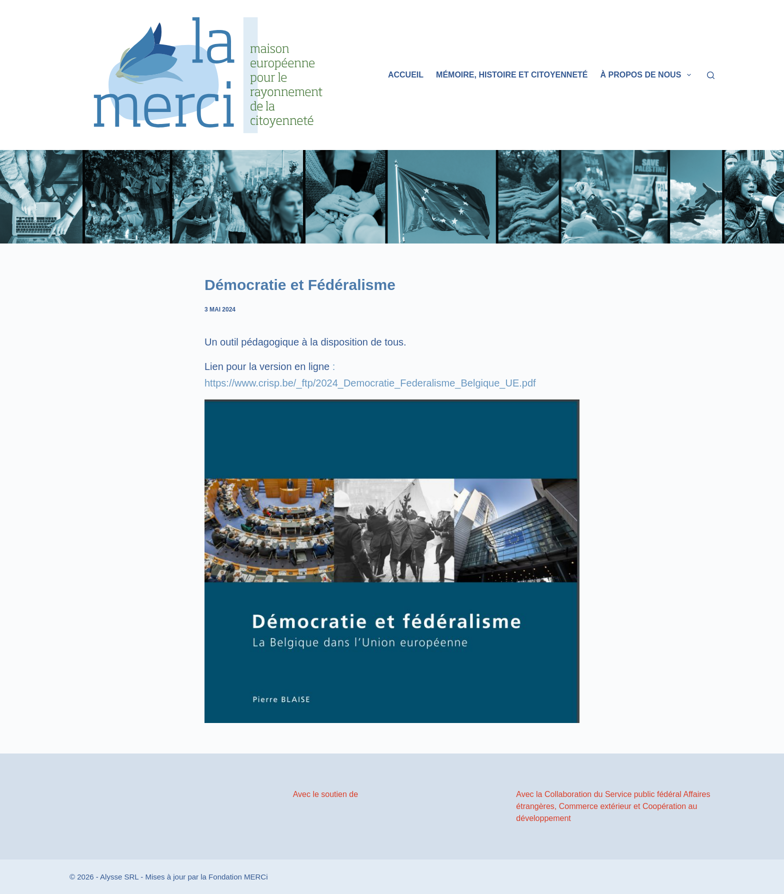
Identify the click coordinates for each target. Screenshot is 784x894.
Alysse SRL (119, 876)
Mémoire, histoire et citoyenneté (512, 74)
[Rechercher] (710, 75)
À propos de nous (647, 75)
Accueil (406, 74)
